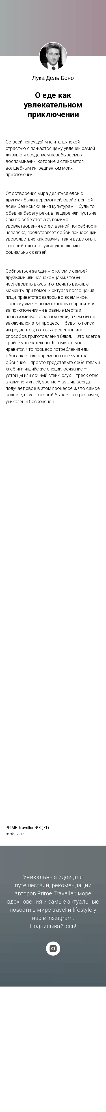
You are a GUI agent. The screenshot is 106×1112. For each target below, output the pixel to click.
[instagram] (53, 949)
